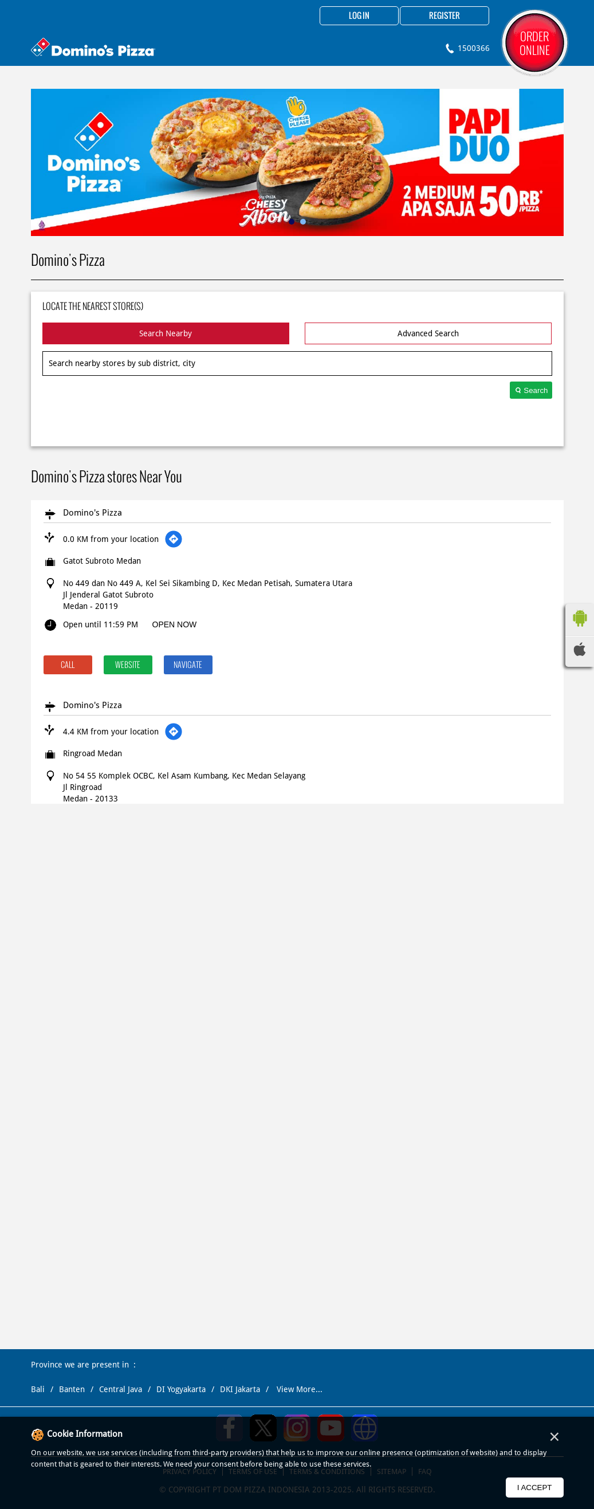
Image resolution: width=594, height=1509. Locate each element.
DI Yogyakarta (181, 1389)
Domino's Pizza (92, 513)
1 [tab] (291, 222)
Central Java (120, 1389)
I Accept (534, 1487)
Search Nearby (165, 333)
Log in (359, 16)
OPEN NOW (174, 624)
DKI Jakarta (240, 1389)
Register (444, 16)
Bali (38, 1389)
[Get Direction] (173, 539)
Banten (72, 1389)
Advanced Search (428, 333)
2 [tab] (303, 222)
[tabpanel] (297, 162)
